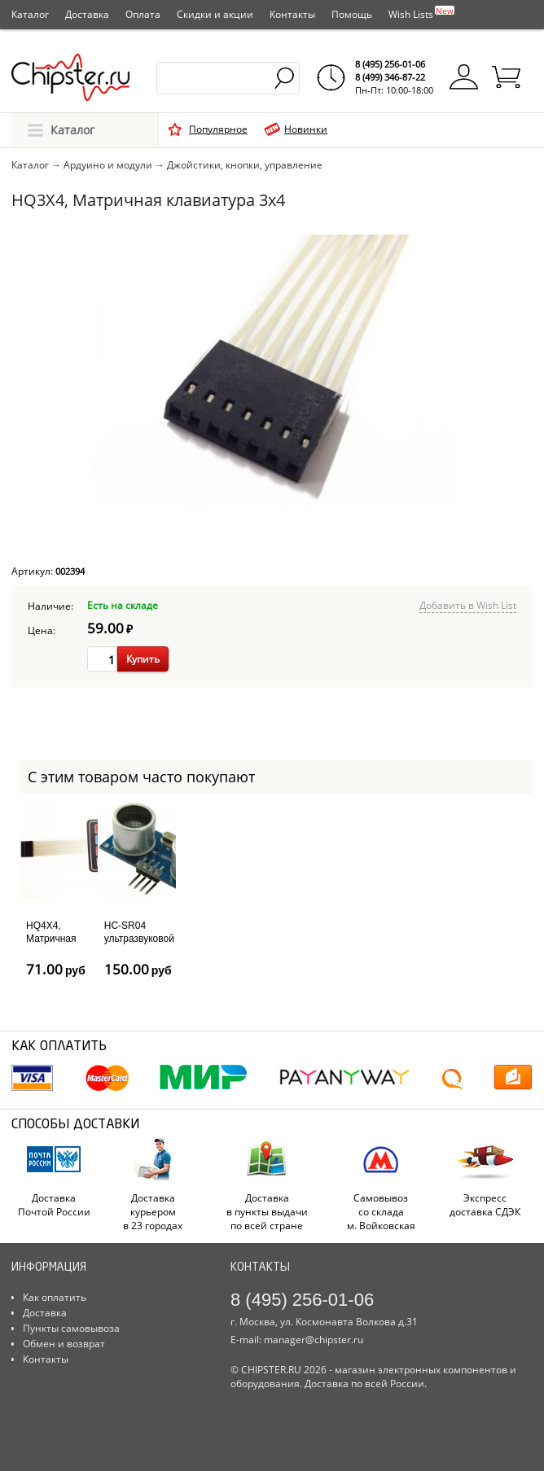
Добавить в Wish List (467, 605)
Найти (285, 78)
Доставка (87, 14)
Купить (143, 659)
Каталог (30, 14)
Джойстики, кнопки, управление (244, 165)
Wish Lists (421, 13)
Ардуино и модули (108, 165)
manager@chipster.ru (313, 1339)
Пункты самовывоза (71, 1328)
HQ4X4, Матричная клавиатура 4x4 (51, 945)
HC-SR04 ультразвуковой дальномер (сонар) (139, 945)
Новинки (305, 129)
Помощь (351, 14)
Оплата (142, 14)
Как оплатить (54, 1297)
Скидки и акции (215, 14)
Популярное (218, 129)
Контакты (292, 14)
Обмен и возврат (64, 1344)
